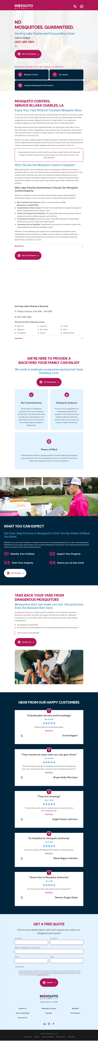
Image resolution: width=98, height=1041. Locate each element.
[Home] (24, 6)
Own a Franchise (22, 1013)
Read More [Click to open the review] (49, 731)
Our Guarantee (49, 382)
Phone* (17, 957)
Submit (48, 982)
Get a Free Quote (28, 54)
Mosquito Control (49, 1009)
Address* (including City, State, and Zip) (27, 948)
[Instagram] (49, 1024)
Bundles (75, 1009)
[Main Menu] (81, 6)
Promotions (75, 1013)
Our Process (15, 573)
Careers (49, 1013)
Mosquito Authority (24, 613)
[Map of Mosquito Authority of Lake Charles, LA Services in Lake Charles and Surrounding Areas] (49, 282)
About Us (22, 1009)
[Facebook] (53, 1024)
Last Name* (54, 939)
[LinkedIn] (45, 1024)
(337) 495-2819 (24, 41)
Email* (52, 957)
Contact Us (25, 642)
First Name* (18, 939)
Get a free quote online (65, 155)
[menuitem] (27, 1037)
